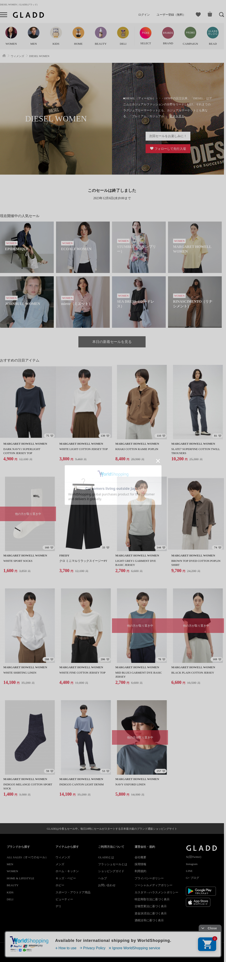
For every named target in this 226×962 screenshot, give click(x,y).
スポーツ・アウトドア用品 (73, 892)
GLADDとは (106, 857)
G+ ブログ (192, 878)
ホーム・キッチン (67, 871)
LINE (189, 871)
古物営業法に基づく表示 (151, 906)
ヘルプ (102, 878)
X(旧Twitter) (193, 856)
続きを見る (177, 116)
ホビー (60, 885)
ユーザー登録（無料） (171, 14)
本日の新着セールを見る (112, 342)
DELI (10, 899)
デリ (58, 906)
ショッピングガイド (111, 871)
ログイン (144, 14)
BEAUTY (13, 885)
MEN (10, 864)
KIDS (10, 892)
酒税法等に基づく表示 (149, 920)
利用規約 (140, 871)
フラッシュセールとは (112, 864)
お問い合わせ (107, 885)
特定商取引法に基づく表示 (152, 899)
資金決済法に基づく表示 (151, 913)
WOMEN (12, 871)
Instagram (192, 864)
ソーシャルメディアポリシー (153, 885)
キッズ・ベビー (66, 878)
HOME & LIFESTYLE (20, 878)
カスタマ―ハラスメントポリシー (156, 892)
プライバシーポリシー (149, 878)
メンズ (60, 864)
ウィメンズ (63, 857)
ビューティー (64, 899)
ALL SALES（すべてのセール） (27, 857)
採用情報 (140, 864)
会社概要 (140, 857)
